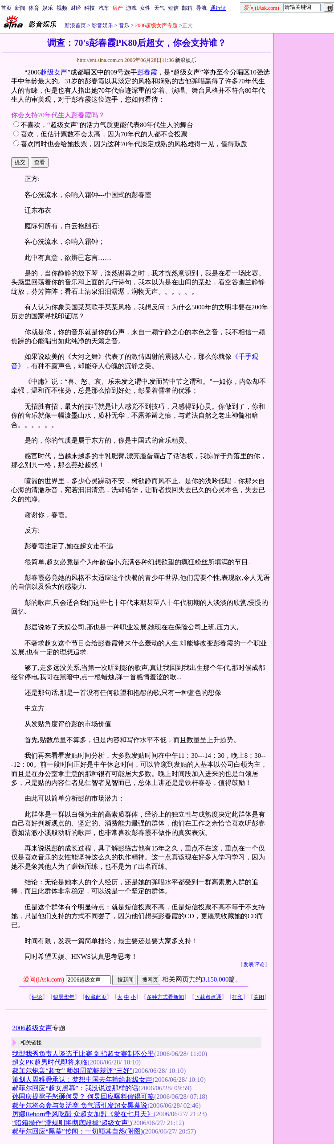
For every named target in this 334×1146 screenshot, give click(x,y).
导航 (201, 8)
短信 (173, 8)
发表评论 (254, 964)
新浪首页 (75, 25)
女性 (145, 8)
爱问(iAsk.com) (43, 979)
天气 (159, 8)
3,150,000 (215, 979)
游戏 (131, 8)
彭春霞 (147, 72)
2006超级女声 (32, 1027)
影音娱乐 (102, 25)
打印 (237, 997)
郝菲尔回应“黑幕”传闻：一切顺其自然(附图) (77, 1131)
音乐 (124, 25)
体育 (34, 8)
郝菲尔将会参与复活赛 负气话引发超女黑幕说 (79, 1105)
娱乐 (47, 8)
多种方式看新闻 (165, 997)
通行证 (218, 8)
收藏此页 (95, 997)
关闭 (258, 997)
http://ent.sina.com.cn (101, 60)
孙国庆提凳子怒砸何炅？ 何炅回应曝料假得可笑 (83, 1096)
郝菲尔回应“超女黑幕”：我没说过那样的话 (75, 1088)
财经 (75, 8)
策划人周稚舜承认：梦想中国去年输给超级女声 (82, 1079)
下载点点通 (208, 997)
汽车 (103, 8)
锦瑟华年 (63, 997)
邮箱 (187, 8)
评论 (37, 997)
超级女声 (54, 72)
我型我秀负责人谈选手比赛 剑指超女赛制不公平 (83, 1053)
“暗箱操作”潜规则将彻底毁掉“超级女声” (71, 1122)
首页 (6, 8)
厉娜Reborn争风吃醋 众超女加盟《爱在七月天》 (83, 1113)
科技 (89, 8)
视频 (62, 8)
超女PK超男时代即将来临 (49, 1062)
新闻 (20, 8)
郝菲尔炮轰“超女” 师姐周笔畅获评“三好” (72, 1070)
